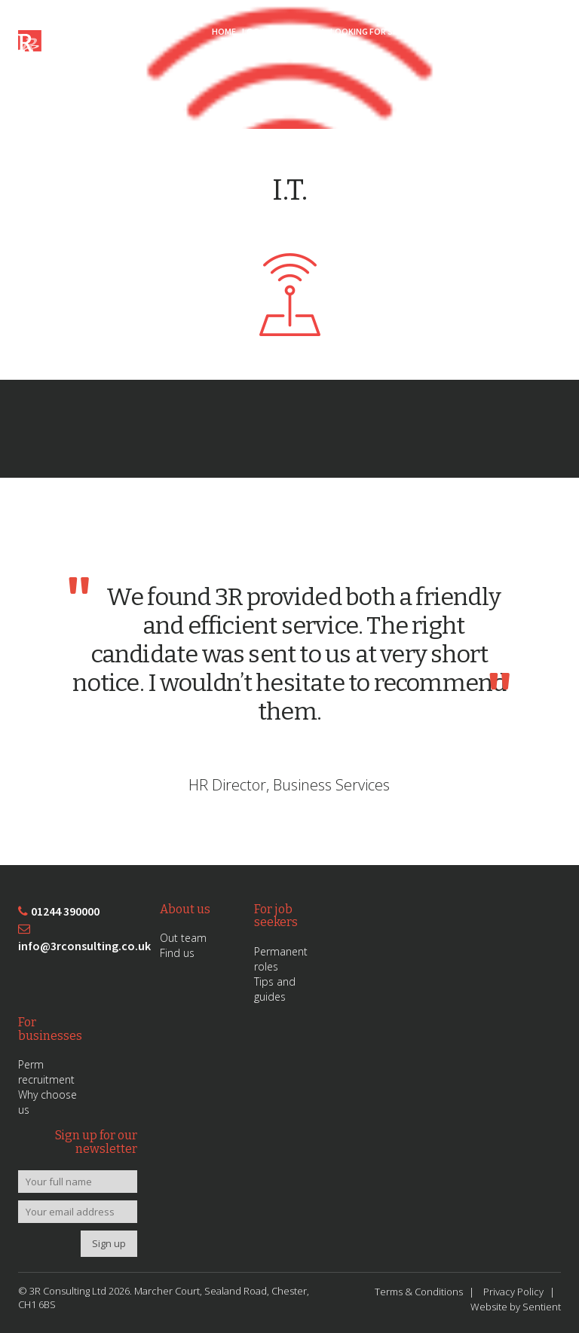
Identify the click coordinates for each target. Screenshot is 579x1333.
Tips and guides (275, 989)
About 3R (484, 31)
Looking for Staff (371, 31)
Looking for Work (283, 31)
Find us (177, 953)
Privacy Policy (513, 1291)
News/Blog (534, 31)
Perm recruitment (46, 1072)
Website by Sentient (515, 1306)
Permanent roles (281, 959)
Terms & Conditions (419, 1291)
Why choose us (47, 1102)
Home (224, 31)
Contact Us (534, 56)
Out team (183, 938)
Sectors (438, 31)
